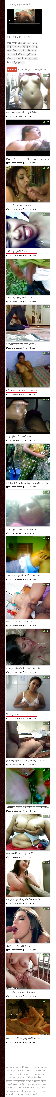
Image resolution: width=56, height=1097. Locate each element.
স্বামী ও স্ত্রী (33, 58)
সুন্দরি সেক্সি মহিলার (28, 50)
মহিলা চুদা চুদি (18, 62)
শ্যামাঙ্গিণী (17, 47)
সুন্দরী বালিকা (21, 58)
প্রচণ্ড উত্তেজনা (24, 43)
